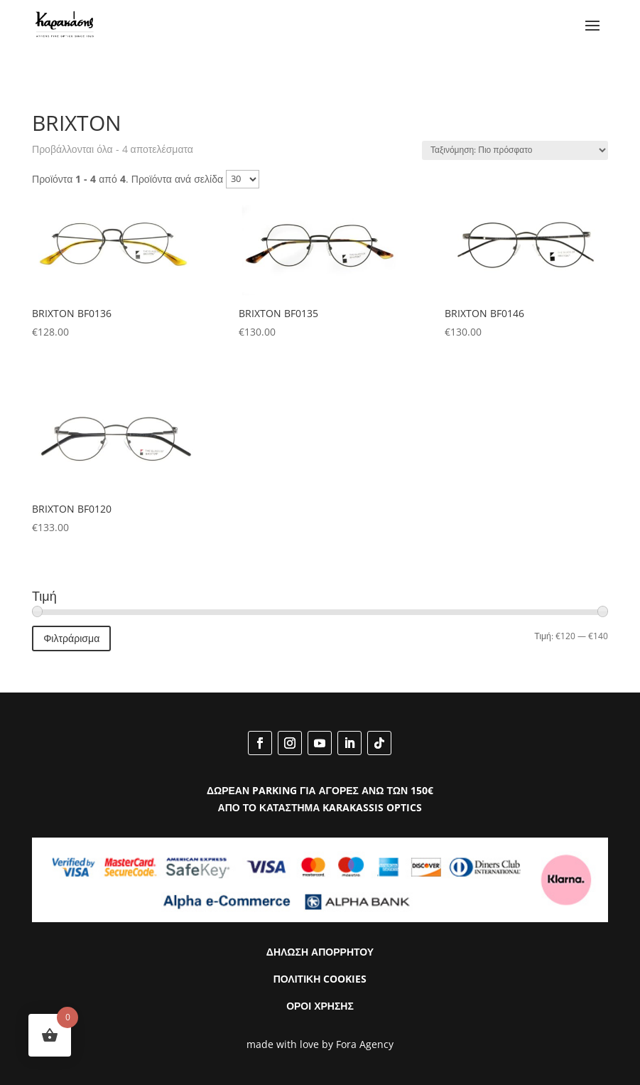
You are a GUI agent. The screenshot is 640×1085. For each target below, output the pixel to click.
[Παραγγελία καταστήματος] (515, 150)
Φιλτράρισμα (71, 638)
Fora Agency (365, 1044)
